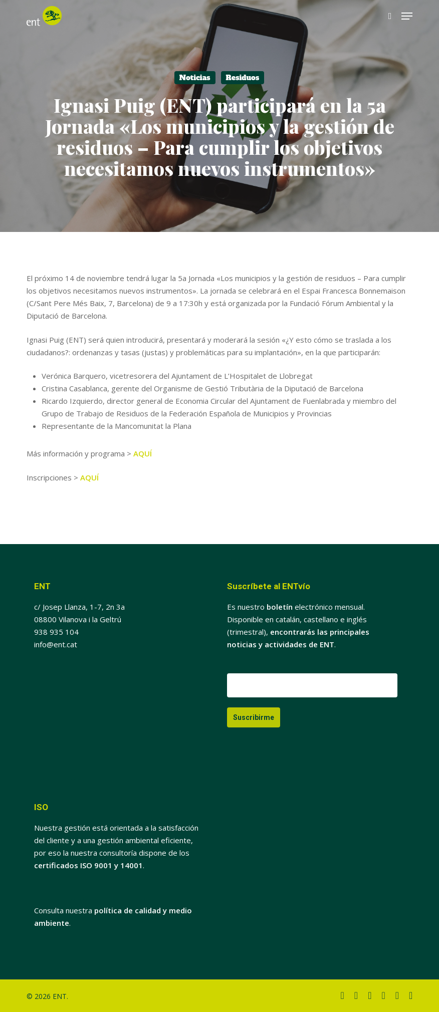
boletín (280, 607)
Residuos (243, 78)
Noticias (194, 78)
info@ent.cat (55, 644)
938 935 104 (56, 632)
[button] (406, 16)
